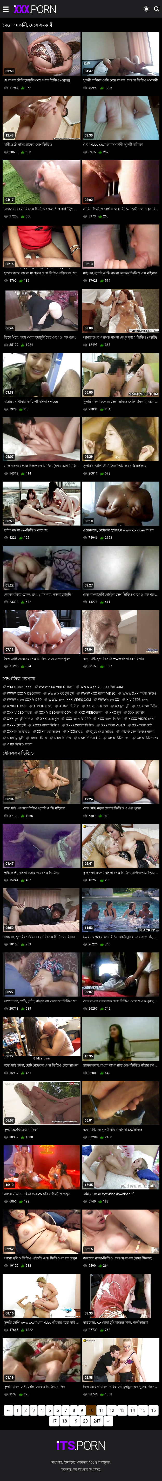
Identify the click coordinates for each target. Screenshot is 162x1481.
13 (122, 1410)
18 (64, 1421)
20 (85, 1421)
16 (153, 1410)
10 (91, 1410)
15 (143, 1410)
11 (101, 1410)
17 (54, 1421)
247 (96, 1421)
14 (132, 1410)
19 (75, 1421)
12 (112, 1410)
